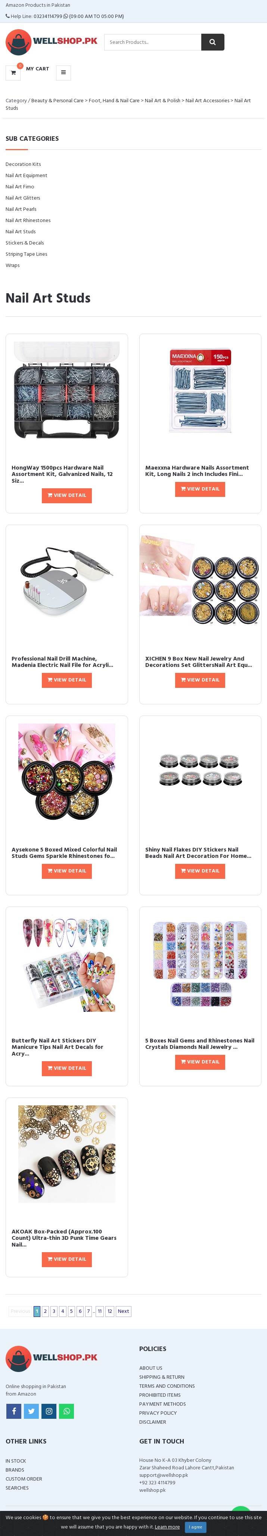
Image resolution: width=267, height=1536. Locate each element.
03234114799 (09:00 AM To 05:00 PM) (79, 16)
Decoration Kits (23, 164)
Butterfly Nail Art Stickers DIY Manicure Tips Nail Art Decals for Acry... (57, 1047)
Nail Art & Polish (162, 101)
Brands (15, 1470)
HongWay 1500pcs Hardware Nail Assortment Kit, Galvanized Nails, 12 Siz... (62, 474)
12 (110, 1311)
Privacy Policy (158, 1413)
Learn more (167, 1527)
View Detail (66, 495)
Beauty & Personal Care (57, 101)
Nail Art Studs (20, 232)
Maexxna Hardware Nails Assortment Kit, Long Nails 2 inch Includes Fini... (197, 471)
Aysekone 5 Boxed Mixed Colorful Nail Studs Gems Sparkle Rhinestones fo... (64, 853)
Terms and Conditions (167, 1386)
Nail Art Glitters (23, 198)
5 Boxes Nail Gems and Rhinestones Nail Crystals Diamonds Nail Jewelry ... (199, 1044)
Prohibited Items (160, 1395)
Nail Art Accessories (207, 101)
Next (123, 1311)
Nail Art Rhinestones (28, 220)
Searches (17, 1488)
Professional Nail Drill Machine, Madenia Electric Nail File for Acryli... (62, 662)
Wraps (12, 265)
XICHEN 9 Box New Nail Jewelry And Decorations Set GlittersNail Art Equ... (198, 662)
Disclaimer (152, 1422)
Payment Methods (162, 1404)
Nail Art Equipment (26, 175)
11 (100, 1311)
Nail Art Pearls (21, 209)
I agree (195, 1527)
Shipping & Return (161, 1377)
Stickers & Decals (25, 243)
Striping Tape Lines (26, 254)
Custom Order (24, 1479)
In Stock (16, 1461)
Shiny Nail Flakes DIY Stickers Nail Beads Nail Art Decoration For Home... (198, 853)
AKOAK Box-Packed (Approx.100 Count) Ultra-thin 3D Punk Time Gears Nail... (64, 1238)
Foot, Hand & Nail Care (114, 101)
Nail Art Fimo (20, 187)
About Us (150, 1368)
